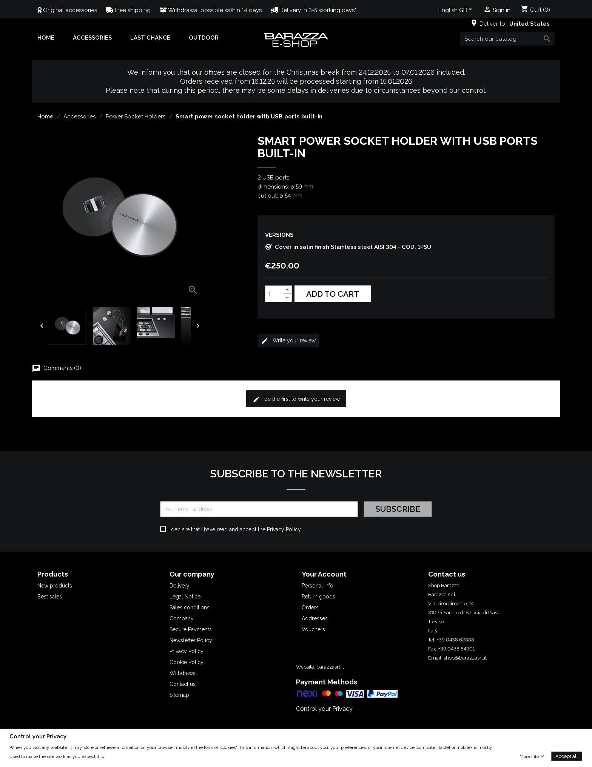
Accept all (566, 756)
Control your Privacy (324, 708)
